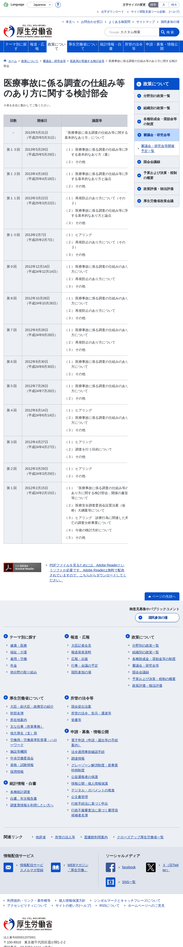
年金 (13, 664)
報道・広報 (80, 636)
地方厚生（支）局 (23, 731)
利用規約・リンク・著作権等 (29, 897)
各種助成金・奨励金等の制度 (160, 121)
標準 (153, 4)
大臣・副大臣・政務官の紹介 (32, 704)
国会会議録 (151, 162)
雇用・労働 (18, 657)
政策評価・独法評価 (158, 189)
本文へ (70, 21)
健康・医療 (18, 644)
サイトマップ (145, 21)
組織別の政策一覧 (156, 108)
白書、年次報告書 (23, 795)
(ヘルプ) (174, 11)
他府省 (41, 833)
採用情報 (17, 769)
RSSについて (109, 902)
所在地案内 (18, 717)
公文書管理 (79, 793)
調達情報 (78, 755)
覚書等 (76, 717)
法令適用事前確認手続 (88, 748)
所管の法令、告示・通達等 (91, 711)
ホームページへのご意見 (146, 902)
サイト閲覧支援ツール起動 (148, 11)
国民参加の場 (170, 21)
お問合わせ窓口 (92, 21)
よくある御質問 (119, 21)
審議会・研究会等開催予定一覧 (157, 148)
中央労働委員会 (22, 756)
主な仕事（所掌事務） (27, 724)
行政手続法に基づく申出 (89, 800)
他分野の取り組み (23, 671)
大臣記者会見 (81, 644)
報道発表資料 (81, 651)
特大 (174, 4)
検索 (171, 32)
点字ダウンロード (112, 11)
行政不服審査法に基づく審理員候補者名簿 (94, 809)
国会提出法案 (81, 704)
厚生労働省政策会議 (158, 201)
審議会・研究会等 (156, 135)
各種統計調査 (20, 788)
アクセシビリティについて (27, 902)
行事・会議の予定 (84, 664)
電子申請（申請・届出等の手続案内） (94, 739)
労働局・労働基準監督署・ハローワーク (33, 740)
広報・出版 (79, 657)
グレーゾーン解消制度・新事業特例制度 (94, 764)
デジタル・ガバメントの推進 (93, 786)
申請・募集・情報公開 (90, 729)
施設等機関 (18, 749)
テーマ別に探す (23, 636)
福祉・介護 (18, 651)
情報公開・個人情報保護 (89, 780)
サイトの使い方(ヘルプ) (73, 902)
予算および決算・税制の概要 (160, 175)
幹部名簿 (17, 711)
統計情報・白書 (23, 780)
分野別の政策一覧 (156, 96)
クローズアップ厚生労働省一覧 (140, 833)
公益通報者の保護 (84, 773)
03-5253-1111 (30, 944)
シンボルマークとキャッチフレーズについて (127, 897)
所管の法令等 (82, 696)
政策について (156, 84)
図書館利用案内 (96, 833)
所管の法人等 (65, 833)
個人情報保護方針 (72, 897)
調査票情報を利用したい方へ (32, 802)
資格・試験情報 (22, 762)
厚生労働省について (27, 696)
